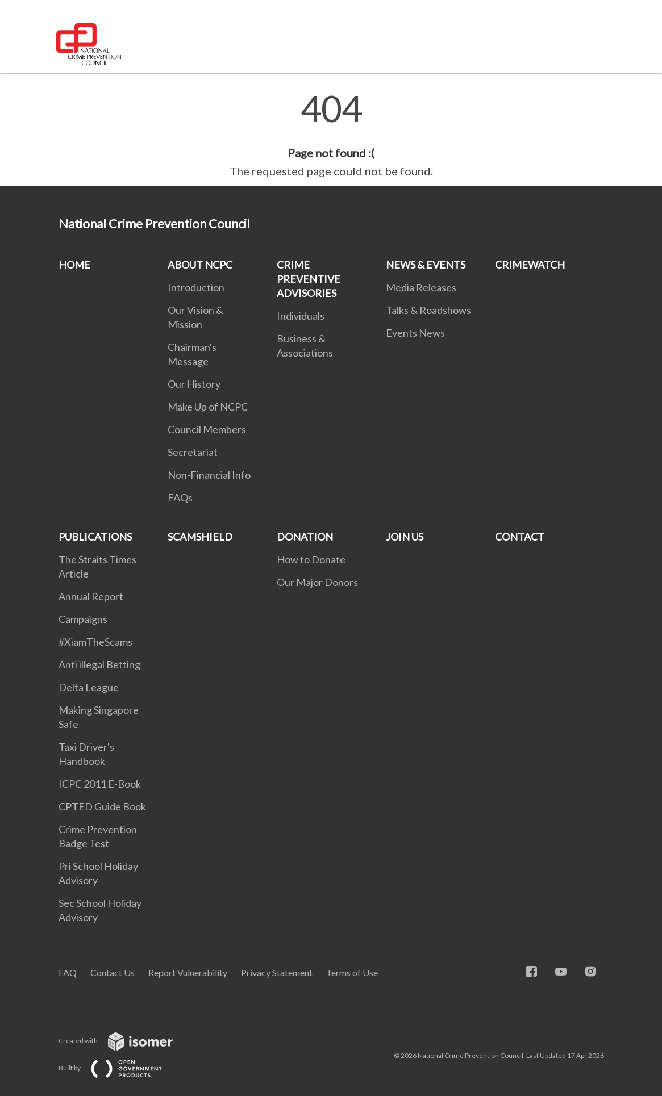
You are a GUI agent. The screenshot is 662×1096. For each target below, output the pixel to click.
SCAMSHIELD (200, 536)
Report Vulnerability (187, 972)
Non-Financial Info (209, 474)
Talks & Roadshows (428, 310)
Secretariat (193, 452)
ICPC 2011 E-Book (100, 783)
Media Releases (421, 287)
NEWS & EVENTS (425, 264)
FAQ (68, 972)
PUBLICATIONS (95, 536)
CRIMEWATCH (530, 264)
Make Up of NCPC (208, 406)
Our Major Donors (317, 582)
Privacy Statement (277, 972)
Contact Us (112, 972)
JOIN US (404, 536)
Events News (415, 333)
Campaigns (83, 619)
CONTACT (519, 536)
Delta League (89, 687)
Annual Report (91, 596)
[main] (331, 135)
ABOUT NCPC (200, 264)
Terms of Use (352, 972)
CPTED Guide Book (102, 806)
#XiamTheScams (95, 641)
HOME (74, 264)
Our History (194, 384)
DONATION (305, 536)
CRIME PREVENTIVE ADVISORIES (308, 278)
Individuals (300, 315)
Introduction (196, 287)
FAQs (180, 497)
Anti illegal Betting (99, 664)
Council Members (207, 429)
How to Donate (311, 559)
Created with (125, 1040)
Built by (119, 1068)
